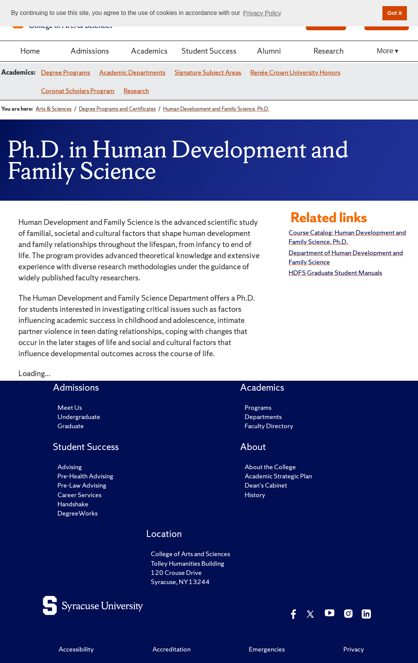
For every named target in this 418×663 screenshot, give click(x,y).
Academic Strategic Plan (278, 475)
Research (329, 51)
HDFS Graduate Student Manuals (335, 272)
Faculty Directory (269, 425)
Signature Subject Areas (208, 72)
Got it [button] (394, 13)
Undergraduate (78, 416)
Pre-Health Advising (85, 475)
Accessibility (76, 649)
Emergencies (267, 649)
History (255, 494)
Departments (263, 416)
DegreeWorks (77, 513)
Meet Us (69, 407)
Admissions (89, 51)
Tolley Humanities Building (187, 563)
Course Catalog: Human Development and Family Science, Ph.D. (347, 237)
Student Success (209, 51)
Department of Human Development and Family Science (346, 257)
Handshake (72, 503)
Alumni (269, 51)
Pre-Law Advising (81, 485)
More (385, 51)
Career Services (79, 494)
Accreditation (171, 649)
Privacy (353, 649)
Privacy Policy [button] (262, 13)
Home (30, 51)
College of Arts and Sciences (190, 553)
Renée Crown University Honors (295, 72)
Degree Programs (65, 72)
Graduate (70, 425)
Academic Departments (132, 72)
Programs (258, 407)
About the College (270, 466)
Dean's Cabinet (266, 485)
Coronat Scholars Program (77, 90)
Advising (69, 466)
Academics (149, 51)
